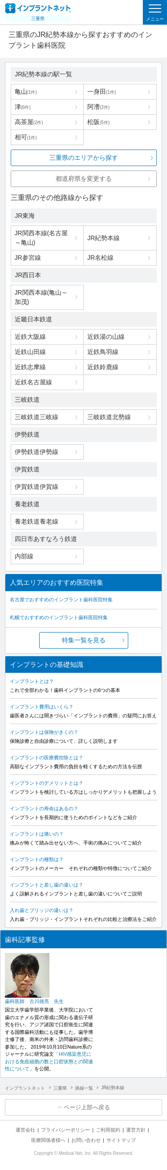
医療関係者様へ (48, 1140)
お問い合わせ (86, 1140)
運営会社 (25, 1130)
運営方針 (136, 1130)
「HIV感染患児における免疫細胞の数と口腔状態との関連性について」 (49, 1061)
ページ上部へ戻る (87, 1107)
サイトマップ (121, 1140)
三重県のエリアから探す (83, 157)
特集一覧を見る (84, 640)
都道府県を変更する (84, 178)
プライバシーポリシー (65, 1130)
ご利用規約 (108, 1130)
